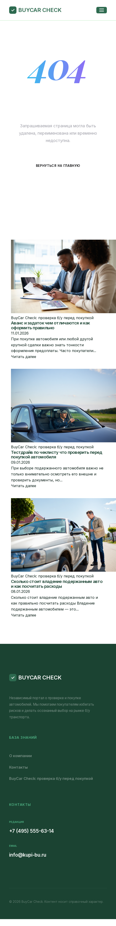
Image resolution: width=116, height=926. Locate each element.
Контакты (18, 767)
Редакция (16, 822)
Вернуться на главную (58, 166)
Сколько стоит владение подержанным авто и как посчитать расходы (57, 584)
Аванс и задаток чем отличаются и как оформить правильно (50, 325)
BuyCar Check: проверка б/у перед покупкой (51, 778)
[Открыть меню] (101, 10)
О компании (20, 755)
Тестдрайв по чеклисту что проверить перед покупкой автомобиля (56, 455)
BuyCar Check (40, 10)
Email (13, 845)
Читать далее (23, 356)
